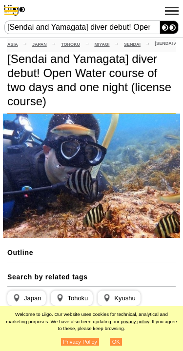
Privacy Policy (80, 342)
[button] (26, 298)
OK (116, 342)
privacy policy (135, 321)
